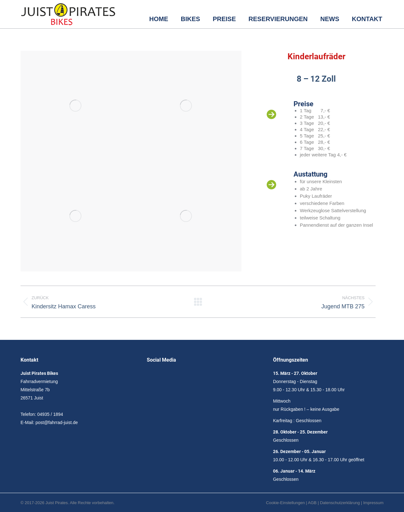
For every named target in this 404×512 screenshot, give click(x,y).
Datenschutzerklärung (340, 502)
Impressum (373, 502)
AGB (312, 502)
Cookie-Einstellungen (285, 502)
